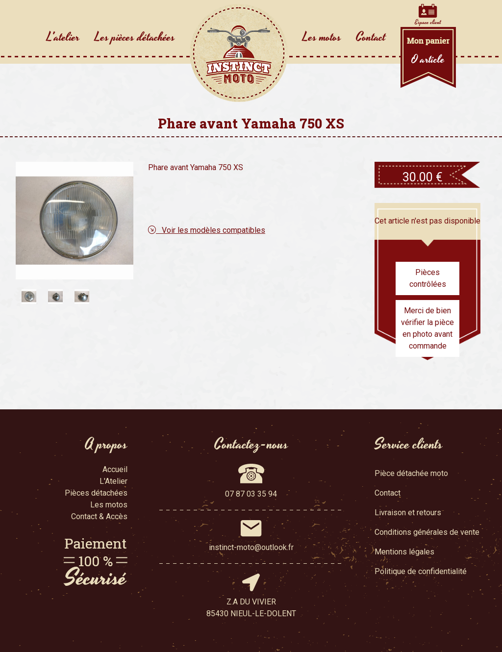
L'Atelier (113, 481)
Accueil (114, 469)
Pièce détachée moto (411, 473)
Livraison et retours (408, 512)
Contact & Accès (99, 516)
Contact (371, 37)
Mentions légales (404, 551)
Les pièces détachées (135, 37)
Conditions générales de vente (427, 532)
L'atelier (63, 37)
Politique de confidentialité (421, 571)
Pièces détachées (96, 493)
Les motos (321, 37)
